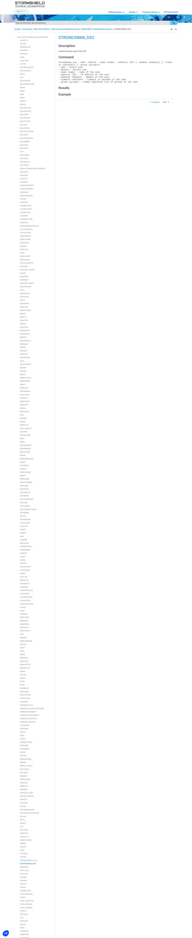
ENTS (22, 438)
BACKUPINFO (25, 81)
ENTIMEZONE (25, 435)
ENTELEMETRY (26, 428)
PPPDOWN (24, 745)
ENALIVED (24, 307)
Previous (156, 107)
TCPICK (23, 887)
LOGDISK (23, 614)
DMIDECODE (25, 293)
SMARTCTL (24, 837)
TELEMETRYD (25, 891)
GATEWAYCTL (25, 493)
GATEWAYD (24, 496)
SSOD (22, 850)
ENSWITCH (24, 425)
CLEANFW (24, 216)
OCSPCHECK (25, 698)
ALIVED (23, 44)
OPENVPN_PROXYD (27, 722)
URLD (22, 928)
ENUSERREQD (25, 449)
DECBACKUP (25, 260)
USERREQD (24, 931)
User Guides (27, 29)
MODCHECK (24, 624)
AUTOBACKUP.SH (27, 67)
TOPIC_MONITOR (27, 901)
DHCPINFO (24, 277)
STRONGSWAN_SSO (28, 864)
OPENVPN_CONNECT (28, 712)
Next (165, 107)
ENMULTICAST (25, 378)
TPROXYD (24, 914)
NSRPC (22, 671)
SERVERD (23, 789)
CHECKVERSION (26, 196)
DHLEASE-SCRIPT (27, 283)
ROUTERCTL (25, 769)
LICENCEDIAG (25, 600)
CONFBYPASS (25, 236)
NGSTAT (23, 644)
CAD (21, 152)
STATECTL (24, 854)
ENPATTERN (24, 395)
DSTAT (22, 300)
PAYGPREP (24, 729)
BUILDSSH (24, 145)
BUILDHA (23, 125)
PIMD (22, 735)
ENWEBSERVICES (26, 459)
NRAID (22, 654)
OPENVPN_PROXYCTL (28, 719)
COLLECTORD (25, 233)
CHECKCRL (24, 172)
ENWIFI (23, 462)
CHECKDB (24, 175)
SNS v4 (21, 12)
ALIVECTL (24, 40)
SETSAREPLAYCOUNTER (29, 813)
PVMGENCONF (25, 759)
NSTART (23, 675)
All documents (171, 12)
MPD (22, 634)
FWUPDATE (24, 489)
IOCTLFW (23, 577)
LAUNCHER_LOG (26, 590)
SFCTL (22, 820)
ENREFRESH (24, 401)
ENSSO (22, 422)
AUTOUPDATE (25, 71)
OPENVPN (24, 702)
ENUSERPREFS (26, 445)
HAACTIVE (24, 526)
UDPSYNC (24, 921)
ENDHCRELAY (25, 341)
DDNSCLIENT (25, 256)
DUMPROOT (25, 304)
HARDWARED (25, 550)
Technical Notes (149, 12)
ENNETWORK (25, 381)
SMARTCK (24, 833)
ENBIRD (23, 324)
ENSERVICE (24, 412)
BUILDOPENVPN (26, 138)
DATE (22, 253)
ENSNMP (23, 418)
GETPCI (23, 516)
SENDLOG (24, 786)
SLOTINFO (24, 830)
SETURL (23, 816)
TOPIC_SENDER (26, 908)
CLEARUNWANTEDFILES (29, 226)
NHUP (22, 648)
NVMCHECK (24, 692)
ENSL (22, 415)
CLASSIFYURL (25, 212)
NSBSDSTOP (25, 668)
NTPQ (22, 685)
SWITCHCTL (25, 870)
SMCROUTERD (25, 840)
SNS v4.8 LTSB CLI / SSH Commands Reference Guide (57, 29)
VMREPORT (24, 935)
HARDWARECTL (26, 546)
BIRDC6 (23, 104)
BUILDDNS (24, 114)
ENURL (22, 442)
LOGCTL (23, 607)
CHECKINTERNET (26, 189)
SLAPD (22, 823)
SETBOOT (24, 800)
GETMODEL (24, 513)
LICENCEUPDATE (26, 604)
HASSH (23, 560)
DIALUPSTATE (25, 287)
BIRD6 (22, 91)
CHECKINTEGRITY (27, 185)
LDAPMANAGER (26, 597)
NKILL (22, 651)
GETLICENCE (25, 506)
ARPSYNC (24, 54)
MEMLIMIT (24, 621)
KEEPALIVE (24, 580)
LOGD (22, 611)
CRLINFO (23, 246)
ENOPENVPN (25, 391)
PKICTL (23, 739)
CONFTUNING (25, 239)
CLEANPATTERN (26, 219)
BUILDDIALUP (25, 111)
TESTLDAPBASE (26, 894)
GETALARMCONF (26, 499)
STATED (23, 857)
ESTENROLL (24, 465)
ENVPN (22, 455)
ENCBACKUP (25, 330)
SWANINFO (24, 867)
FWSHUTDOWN (26, 482)
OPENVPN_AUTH (26, 705)
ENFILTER (23, 354)
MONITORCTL (25, 631)
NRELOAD (24, 658)
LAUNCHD (24, 587)
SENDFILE (24, 783)
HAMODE (23, 540)
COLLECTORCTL (26, 229)
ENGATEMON (25, 358)
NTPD (22, 681)
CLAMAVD (24, 202)
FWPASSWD (24, 479)
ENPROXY (24, 398)
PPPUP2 (23, 756)
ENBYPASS (24, 327)
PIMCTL (23, 732)
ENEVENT (23, 351)
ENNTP (22, 384)
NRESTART (24, 661)
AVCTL (22, 74)
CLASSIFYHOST (26, 209)
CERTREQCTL (25, 162)
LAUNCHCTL (25, 584)
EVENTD (23, 469)
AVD (21, 77)
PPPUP (22, 752)
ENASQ (22, 314)
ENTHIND (23, 432)
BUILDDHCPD (25, 108)
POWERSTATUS (26, 742)
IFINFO (22, 573)
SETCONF (23, 803)
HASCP (22, 557)
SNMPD (23, 843)
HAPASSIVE (24, 543)
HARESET (23, 553)
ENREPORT (24, 405)
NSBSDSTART (25, 665)
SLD (21, 827)
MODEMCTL (24, 628)
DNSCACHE (24, 297)
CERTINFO (24, 158)
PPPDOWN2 (24, 749)
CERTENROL (25, 155)
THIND (22, 897)
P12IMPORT (24, 725)
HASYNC (23, 563)
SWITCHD (24, 874)
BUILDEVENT (25, 118)
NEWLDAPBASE (26, 641)
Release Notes (115, 12)
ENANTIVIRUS (25, 310)
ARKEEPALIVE (25, 47)
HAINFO (23, 533)
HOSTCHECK (25, 570)
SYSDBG (23, 877)
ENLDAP (23, 368)
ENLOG (22, 374)
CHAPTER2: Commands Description (96, 29)
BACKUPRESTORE (27, 84)
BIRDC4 (23, 101)
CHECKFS (23, 179)
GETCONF (24, 503)
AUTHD (23, 64)
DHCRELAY (24, 280)
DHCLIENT (24, 266)
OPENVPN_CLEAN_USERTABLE (32, 708)
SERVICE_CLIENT (26, 793)
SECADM (23, 776)
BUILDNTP (24, 135)
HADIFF (23, 530)
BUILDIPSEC (25, 128)
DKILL (22, 290)
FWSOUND (24, 486)
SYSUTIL (23, 884)
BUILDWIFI (24, 148)
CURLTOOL (24, 249)
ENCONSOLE (25, 334)
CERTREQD (24, 165)
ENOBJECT (24, 388)
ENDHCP (23, 337)
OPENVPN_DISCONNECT (29, 715)
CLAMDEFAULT (26, 206)
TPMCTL (23, 911)
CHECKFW (24, 182)
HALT (22, 536)
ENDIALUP (24, 344)
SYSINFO (23, 880)
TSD (21, 918)
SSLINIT (23, 847)
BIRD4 (22, 88)
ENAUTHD (24, 320)
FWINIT (23, 476)
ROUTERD (24, 773)
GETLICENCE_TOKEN (28, 509)
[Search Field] (96, 23)
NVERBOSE (24, 688)
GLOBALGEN (25, 523)
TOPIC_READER (26, 904)
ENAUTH (23, 317)
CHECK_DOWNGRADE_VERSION (32, 169)
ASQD (22, 57)
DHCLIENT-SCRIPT (27, 270)
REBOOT (23, 762)
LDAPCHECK (25, 594)
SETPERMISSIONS (27, 810)
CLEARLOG (24, 223)
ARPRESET (24, 50)
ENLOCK (23, 371)
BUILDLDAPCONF (27, 131)
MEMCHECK (24, 617)
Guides (132, 12)
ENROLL (23, 408)
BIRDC (22, 98)
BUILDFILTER (25, 121)
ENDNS (23, 347)
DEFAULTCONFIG (26, 263)
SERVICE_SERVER (27, 796)
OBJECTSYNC (25, 695)
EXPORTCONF (25, 472)
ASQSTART (24, 61)
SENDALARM (25, 779)
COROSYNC (24, 243)
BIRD (22, 94)
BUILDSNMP (25, 142)
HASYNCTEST (25, 567)
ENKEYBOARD (25, 364)
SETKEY (23, 806)
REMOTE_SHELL (26, 766)
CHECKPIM (24, 192)
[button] (174, 23)
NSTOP (23, 678)
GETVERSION (25, 519)
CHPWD (23, 199)
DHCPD (23, 273)
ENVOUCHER (25, 452)
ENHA (22, 361)
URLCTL (23, 924)
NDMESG (23, 638)
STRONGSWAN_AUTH (28, 860)
